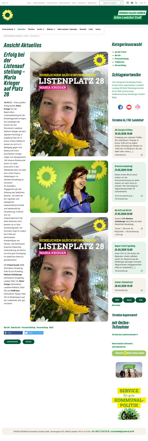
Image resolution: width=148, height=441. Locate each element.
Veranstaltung (42, 327)
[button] (13, 333)
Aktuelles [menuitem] (21, 29)
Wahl (51, 327)
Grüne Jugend (52, 3)
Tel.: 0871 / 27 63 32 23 (100, 435)
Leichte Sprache (64, 3)
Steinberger (133, 94)
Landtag (115, 88)
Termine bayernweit (128, 318)
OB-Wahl (123, 88)
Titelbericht (119, 62)
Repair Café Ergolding (126, 250)
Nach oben (116, 309)
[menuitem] (29, 3)
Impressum (82, 3)
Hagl (126, 85)
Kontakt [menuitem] (83, 29)
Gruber (139, 82)
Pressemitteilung (28, 327)
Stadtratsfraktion (39, 3)
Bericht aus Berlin (124, 214)
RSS (117, 304)
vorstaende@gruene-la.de (121, 435)
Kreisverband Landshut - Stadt (16, 36)
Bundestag (131, 82)
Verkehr (141, 94)
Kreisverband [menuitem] (7, 29)
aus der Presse (120, 52)
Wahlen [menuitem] (50, 29)
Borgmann (121, 82)
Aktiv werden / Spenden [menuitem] (67, 29)
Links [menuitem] (141, 3)
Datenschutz (92, 3)
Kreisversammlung (125, 170)
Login (4, 3)
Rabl (120, 91)
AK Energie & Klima (125, 134)
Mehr (129, 159)
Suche (74, 3)
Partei (115, 91)
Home (29, 3)
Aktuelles (35, 36)
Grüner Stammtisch (125, 286)
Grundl (115, 85)
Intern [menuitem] (98, 29)
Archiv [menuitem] (39, 29)
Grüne (121, 85)
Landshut (140, 85)
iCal (140, 304)
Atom (114, 82)
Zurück (28, 341)
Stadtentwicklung (120, 94)
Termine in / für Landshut (124, 122)
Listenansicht (12, 341)
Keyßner (132, 85)
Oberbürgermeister (135, 88)
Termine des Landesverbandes (124, 339)
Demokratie (15, 327)
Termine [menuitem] (31, 29)
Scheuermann (128, 91)
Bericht (7, 327)
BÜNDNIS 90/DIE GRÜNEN (130, 13)
